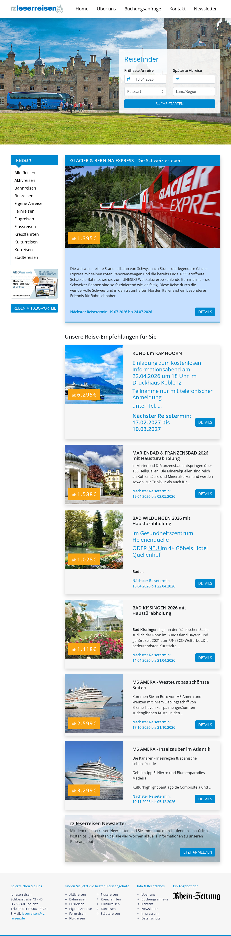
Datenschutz (150, 918)
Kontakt (177, 9)
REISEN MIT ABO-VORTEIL (35, 308)
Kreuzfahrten (26, 234)
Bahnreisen (25, 188)
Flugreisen (24, 218)
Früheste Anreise (139, 70)
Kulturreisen (26, 242)
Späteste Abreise (187, 70)
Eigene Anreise (28, 203)
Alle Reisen (24, 172)
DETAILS (205, 311)
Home (82, 9)
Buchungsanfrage (142, 9)
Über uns (148, 894)
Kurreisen (23, 249)
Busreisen (23, 195)
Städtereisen (26, 257)
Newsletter (205, 9)
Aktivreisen (24, 180)
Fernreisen (24, 211)
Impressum (150, 913)
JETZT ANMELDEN (197, 852)
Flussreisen (25, 226)
